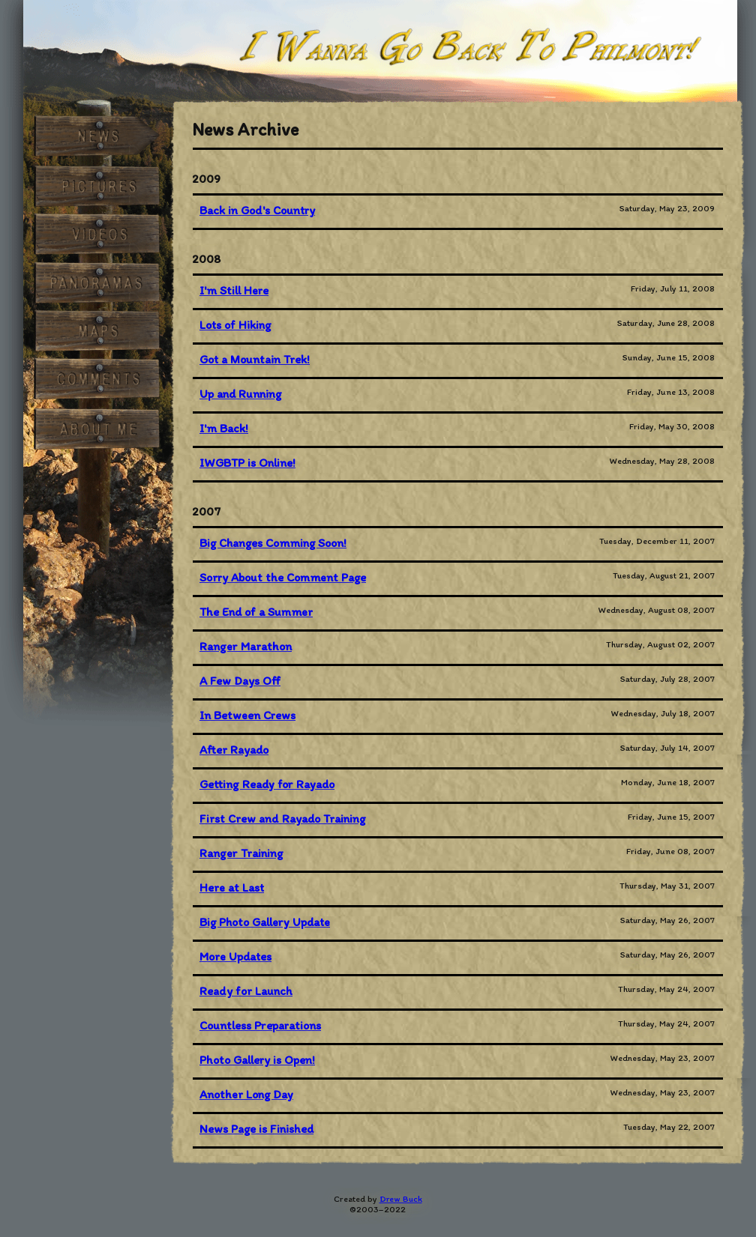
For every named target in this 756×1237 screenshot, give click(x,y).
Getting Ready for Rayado (267, 784)
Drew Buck (401, 1199)
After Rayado (234, 749)
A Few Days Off (240, 681)
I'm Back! (224, 428)
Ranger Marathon (246, 646)
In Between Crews (248, 715)
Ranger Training (241, 853)
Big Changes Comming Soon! (273, 543)
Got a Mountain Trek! (255, 359)
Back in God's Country (257, 210)
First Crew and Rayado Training (282, 818)
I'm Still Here (234, 290)
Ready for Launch (246, 991)
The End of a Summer (256, 612)
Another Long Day (246, 1094)
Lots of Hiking (235, 325)
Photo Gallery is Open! (257, 1060)
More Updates (236, 956)
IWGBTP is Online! (248, 463)
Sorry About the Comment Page (283, 577)
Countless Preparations (260, 1025)
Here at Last (232, 887)
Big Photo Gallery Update (265, 922)
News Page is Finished (257, 1129)
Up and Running (240, 394)
